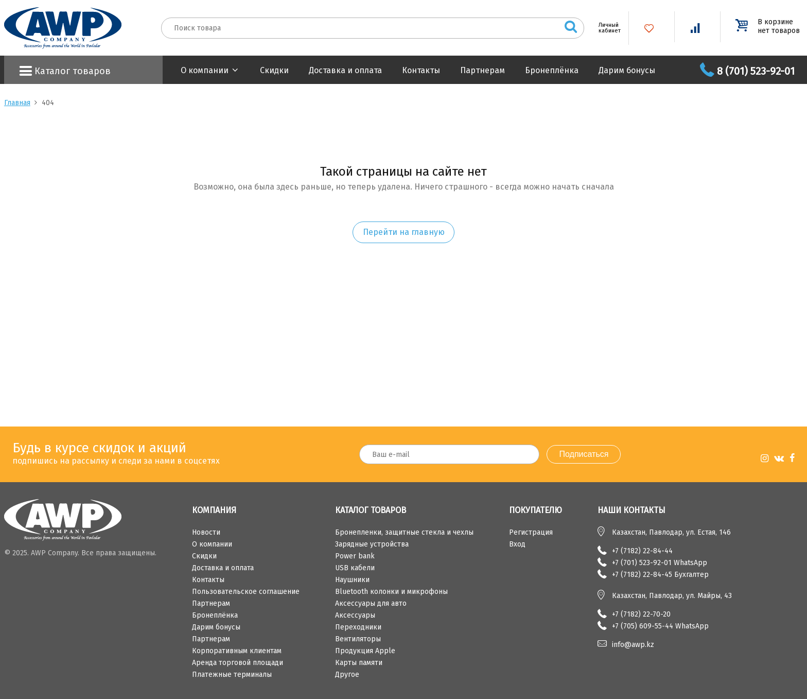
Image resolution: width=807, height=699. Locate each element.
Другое (347, 674)
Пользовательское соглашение (246, 591)
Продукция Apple (365, 650)
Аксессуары (355, 615)
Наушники (352, 579)
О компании (205, 70)
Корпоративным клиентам (237, 650)
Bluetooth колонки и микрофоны (391, 591)
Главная (17, 102)
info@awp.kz (633, 644)
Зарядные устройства (372, 544)
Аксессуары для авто (371, 603)
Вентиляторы (358, 639)
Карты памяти (358, 662)
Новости (206, 532)
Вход (517, 544)
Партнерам (482, 70)
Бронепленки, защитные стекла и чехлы (404, 532)
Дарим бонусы (627, 70)
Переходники (358, 627)
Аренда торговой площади (237, 662)
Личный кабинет (606, 27)
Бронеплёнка (551, 70)
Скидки (274, 70)
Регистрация (531, 532)
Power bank (355, 556)
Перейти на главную (404, 232)
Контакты (421, 70)
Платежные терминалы (232, 674)
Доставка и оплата (345, 70)
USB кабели (355, 568)
